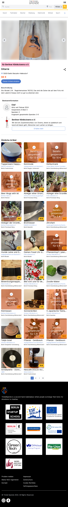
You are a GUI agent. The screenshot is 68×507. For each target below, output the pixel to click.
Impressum (27, 477)
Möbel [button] (50, 13)
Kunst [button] (5, 13)
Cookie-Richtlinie (29, 483)
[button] (32, 378)
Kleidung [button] (32, 13)
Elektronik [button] (41, 13)
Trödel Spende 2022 (11, 495)
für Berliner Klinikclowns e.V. (15, 64)
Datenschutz (28, 480)
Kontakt (5, 483)
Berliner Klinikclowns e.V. (24, 119)
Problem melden (7, 477)
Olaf (13, 105)
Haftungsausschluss (30, 486)
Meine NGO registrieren (10, 480)
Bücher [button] (22, 13)
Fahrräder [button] (13, 13)
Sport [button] (58, 13)
